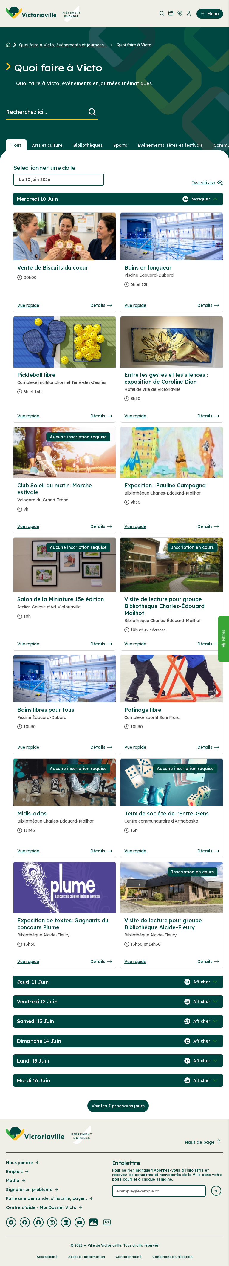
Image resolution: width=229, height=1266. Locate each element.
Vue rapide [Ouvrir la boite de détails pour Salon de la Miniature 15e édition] (28, 644)
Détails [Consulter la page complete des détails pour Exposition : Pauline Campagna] (208, 526)
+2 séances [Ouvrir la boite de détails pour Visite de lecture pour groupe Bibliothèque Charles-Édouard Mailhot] (155, 629)
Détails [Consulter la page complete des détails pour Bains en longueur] (208, 305)
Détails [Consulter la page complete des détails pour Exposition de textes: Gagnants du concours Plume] (101, 961)
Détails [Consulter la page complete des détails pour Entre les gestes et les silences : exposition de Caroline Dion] (208, 416)
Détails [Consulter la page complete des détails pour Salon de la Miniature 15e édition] (101, 644)
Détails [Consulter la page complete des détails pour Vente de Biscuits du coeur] (101, 305)
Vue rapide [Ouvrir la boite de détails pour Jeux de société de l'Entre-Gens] (135, 851)
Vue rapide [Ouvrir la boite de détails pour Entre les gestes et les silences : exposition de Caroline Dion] (135, 416)
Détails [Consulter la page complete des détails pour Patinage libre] (208, 747)
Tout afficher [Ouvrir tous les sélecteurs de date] (207, 182)
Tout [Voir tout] (16, 145)
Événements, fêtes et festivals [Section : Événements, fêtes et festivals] (170, 145)
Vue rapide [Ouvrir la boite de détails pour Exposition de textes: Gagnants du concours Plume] (28, 961)
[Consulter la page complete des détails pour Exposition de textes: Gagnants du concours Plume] (64, 935)
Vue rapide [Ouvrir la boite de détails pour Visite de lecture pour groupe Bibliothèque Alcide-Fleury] (135, 961)
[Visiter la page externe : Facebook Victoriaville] (11, 1223)
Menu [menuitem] (210, 13)
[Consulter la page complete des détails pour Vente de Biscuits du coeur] (64, 275)
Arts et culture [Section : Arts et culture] (47, 145)
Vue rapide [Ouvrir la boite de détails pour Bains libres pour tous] (28, 747)
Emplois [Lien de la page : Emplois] (17, 1171)
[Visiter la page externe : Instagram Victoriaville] (52, 1223)
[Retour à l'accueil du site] (9, 45)
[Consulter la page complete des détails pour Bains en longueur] (171, 278)
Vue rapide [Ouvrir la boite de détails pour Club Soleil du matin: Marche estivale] (28, 526)
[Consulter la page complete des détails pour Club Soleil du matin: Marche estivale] (64, 500)
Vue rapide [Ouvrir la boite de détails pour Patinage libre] (135, 747)
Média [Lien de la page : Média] (16, 1180)
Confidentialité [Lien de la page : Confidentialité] (129, 1257)
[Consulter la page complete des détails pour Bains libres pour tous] (64, 720)
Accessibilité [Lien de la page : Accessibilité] (47, 1257)
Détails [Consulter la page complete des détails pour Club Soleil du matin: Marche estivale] (101, 526)
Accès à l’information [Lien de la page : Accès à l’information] (86, 1257)
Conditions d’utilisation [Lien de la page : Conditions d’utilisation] (172, 1257)
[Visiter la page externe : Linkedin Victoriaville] (66, 1223)
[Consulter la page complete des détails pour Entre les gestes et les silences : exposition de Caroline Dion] (171, 389)
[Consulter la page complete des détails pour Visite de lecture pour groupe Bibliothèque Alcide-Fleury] (171, 935)
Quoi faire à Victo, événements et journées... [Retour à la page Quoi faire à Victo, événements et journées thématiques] (62, 45)
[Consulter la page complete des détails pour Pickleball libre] (64, 385)
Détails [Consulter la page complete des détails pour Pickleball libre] (101, 416)
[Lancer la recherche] (92, 112)
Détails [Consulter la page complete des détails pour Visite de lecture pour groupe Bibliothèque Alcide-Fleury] (208, 961)
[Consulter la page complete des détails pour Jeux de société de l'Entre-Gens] (171, 824)
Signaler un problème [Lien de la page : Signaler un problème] (32, 1189)
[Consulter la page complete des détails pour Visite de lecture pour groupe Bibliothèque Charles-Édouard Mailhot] (171, 617)
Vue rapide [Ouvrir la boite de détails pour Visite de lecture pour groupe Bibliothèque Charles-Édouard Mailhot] (135, 644)
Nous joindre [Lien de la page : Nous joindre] (23, 1162)
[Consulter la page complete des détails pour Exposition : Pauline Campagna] (171, 496)
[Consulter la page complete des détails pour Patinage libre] (171, 720)
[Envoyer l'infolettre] (216, 1191)
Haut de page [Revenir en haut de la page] (203, 1142)
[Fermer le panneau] (223, 639)
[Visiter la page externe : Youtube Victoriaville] (80, 1223)
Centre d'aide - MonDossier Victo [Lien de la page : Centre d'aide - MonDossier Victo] (44, 1207)
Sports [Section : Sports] (120, 145)
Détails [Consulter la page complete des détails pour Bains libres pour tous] (101, 747)
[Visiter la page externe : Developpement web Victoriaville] (107, 1223)
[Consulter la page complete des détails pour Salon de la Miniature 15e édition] (64, 610)
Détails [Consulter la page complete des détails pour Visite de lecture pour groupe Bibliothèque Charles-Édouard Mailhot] (208, 644)
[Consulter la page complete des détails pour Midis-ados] (64, 824)
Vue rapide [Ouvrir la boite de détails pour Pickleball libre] (28, 416)
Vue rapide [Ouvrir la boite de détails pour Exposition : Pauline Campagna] (135, 526)
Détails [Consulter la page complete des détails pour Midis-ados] (101, 851)
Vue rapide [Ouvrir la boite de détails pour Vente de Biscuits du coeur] (28, 305)
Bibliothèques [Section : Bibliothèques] (88, 145)
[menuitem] (43, 14)
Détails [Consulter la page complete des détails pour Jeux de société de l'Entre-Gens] (208, 851)
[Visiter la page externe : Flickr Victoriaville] (93, 1223)
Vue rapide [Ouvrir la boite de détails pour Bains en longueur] (135, 305)
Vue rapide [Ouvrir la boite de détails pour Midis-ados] (28, 851)
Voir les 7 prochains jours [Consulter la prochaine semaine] (118, 1106)
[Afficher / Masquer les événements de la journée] (205, 199)
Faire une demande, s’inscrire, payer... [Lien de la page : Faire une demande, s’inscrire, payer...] (50, 1198)
